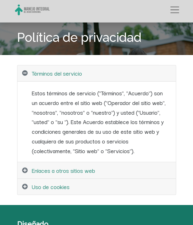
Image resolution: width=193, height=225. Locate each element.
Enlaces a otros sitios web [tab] (63, 170)
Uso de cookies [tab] (51, 186)
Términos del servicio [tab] (57, 73)
